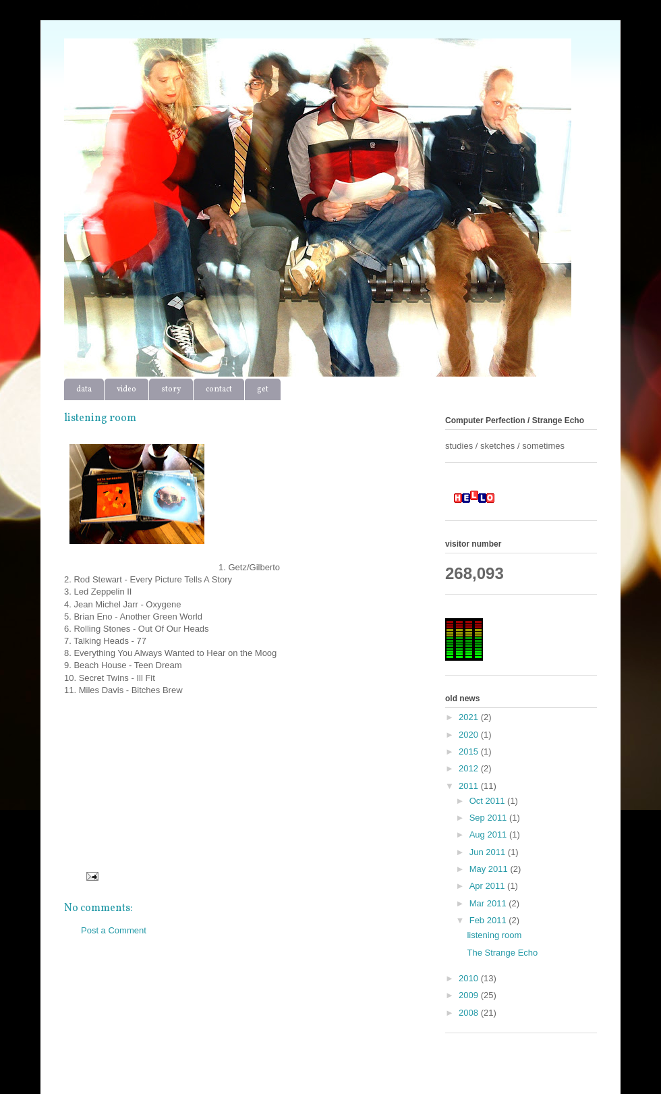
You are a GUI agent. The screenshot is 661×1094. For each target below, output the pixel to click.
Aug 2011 (489, 834)
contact (219, 389)
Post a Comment (113, 930)
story (171, 389)
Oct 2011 (488, 801)
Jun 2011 (488, 852)
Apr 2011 (488, 886)
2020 (470, 735)
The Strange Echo (502, 953)
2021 (470, 717)
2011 (470, 786)
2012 (470, 768)
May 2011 (490, 869)
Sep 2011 (489, 818)
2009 (470, 995)
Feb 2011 (489, 920)
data (84, 389)
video (126, 389)
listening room (494, 935)
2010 (470, 978)
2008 (470, 1013)
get (262, 389)
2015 (470, 751)
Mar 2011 (489, 903)
